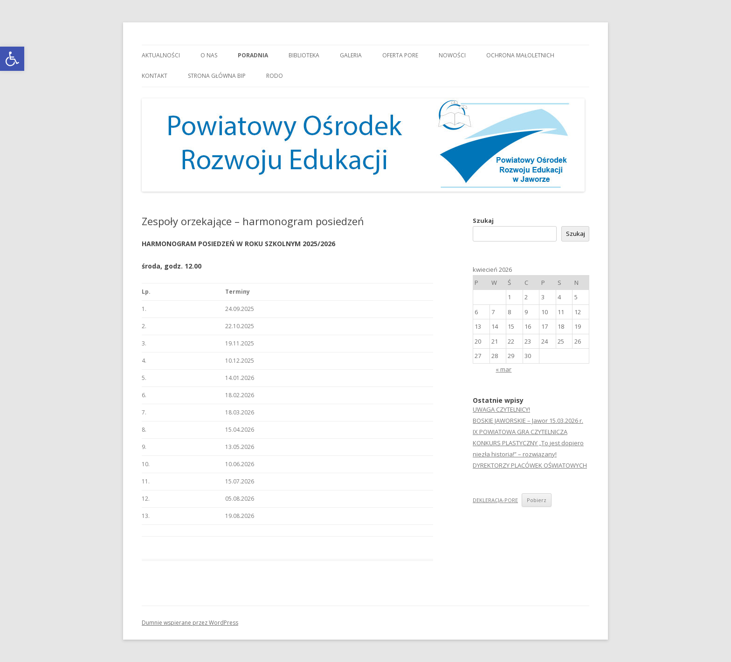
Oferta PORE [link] (400, 55)
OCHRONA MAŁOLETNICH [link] (520, 55)
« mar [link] (503, 369)
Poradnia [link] (253, 55)
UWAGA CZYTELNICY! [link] (501, 409)
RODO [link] (274, 76)
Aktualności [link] (161, 55)
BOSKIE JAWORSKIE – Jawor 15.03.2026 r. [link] (528, 420)
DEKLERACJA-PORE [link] (495, 499)
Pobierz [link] (536, 499)
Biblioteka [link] (304, 55)
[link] (12, 59)
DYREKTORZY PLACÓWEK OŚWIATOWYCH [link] (530, 465)
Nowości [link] (452, 55)
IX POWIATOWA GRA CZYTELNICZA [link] (520, 432)
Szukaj (483, 220)
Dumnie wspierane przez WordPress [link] (190, 623)
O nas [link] (208, 55)
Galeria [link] (351, 55)
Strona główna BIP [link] (217, 76)
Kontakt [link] (154, 76)
